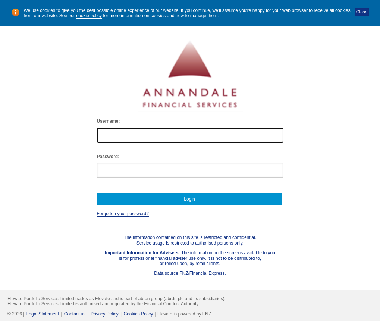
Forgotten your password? (123, 213)
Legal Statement (42, 314)
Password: (108, 156)
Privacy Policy (105, 314)
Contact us (74, 314)
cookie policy (89, 15)
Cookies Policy (138, 314)
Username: (108, 121)
